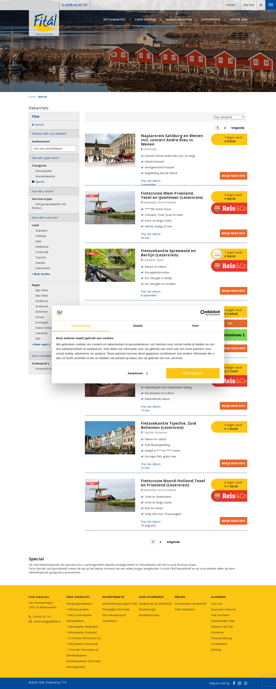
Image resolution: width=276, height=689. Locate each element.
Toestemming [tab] (80, 325)
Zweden (40, 263)
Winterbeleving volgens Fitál (119, 603)
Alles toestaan (193, 373)
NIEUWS (180, 597)
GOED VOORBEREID (151, 597)
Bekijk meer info (233, 176)
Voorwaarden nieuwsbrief (190, 603)
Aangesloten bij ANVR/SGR (155, 603)
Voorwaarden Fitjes (223, 621)
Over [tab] (195, 325)
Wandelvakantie (45, 176)
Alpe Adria (41, 290)
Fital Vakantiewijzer (114, 615)
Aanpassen (138, 373)
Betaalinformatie (149, 615)
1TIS (64, 682)
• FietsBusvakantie (77, 609)
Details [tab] (138, 325)
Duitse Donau (44, 328)
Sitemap (216, 649)
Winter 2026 (238, 19)
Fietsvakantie (43, 171)
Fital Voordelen (220, 615)
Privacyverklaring (221, 638)
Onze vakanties (78, 597)
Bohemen (41, 311)
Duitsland (41, 230)
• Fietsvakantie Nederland (82, 626)
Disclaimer (217, 632)
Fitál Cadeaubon (185, 609)
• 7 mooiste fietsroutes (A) (82, 649)
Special (42, 96)
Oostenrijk (41, 252)
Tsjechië (40, 257)
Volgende (237, 128)
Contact (230, 5)
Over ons (216, 603)
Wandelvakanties (178, 19)
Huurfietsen (109, 621)
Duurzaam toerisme (223, 609)
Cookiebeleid (219, 644)
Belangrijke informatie (116, 609)
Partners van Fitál (222, 626)
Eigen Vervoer (145, 19)
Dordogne (41, 322)
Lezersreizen (210, 19)
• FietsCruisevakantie (79, 615)
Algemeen (218, 597)
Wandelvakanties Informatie (83, 661)
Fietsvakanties (114, 19)
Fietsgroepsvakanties (79, 603)
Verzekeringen (147, 609)
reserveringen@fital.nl (47, 621)
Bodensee (41, 301)
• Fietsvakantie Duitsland (81, 632)
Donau (39, 317)
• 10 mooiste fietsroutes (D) (83, 638)
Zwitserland (42, 268)
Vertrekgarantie (75, 667)
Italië (38, 241)
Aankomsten (41, 141)
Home (32, 96)
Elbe (38, 338)
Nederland (41, 246)
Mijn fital (248, 5)
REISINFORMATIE (113, 597)
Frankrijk (40, 236)
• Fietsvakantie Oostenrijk (82, 644)
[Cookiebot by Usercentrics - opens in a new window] (203, 313)
